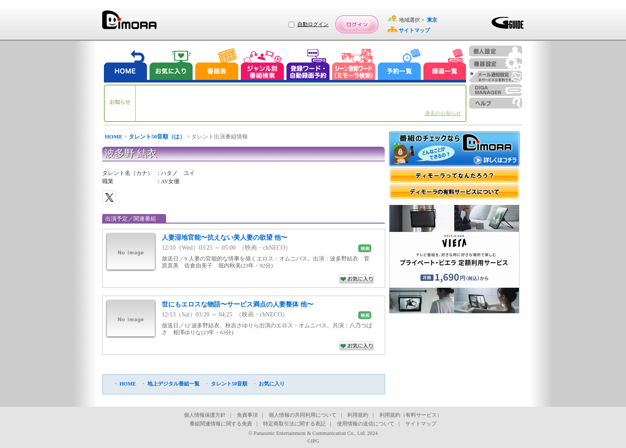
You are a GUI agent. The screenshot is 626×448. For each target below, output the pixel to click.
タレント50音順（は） (157, 136)
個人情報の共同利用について (302, 415)
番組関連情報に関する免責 (221, 424)
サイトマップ (420, 424)
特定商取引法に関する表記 (294, 424)
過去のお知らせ (443, 113)
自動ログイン (313, 24)
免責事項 (247, 415)
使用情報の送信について (365, 424)
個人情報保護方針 (205, 415)
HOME (114, 136)
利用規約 (357, 415)
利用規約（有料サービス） (411, 415)
